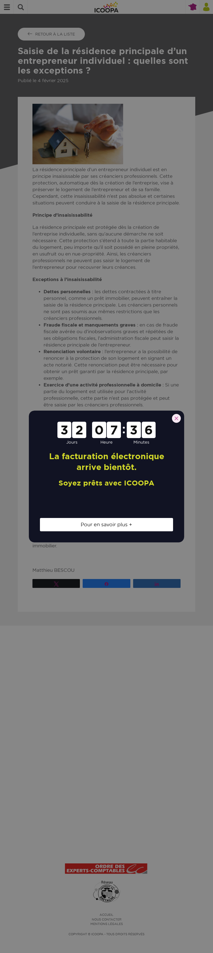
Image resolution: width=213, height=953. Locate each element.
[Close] (176, 418)
